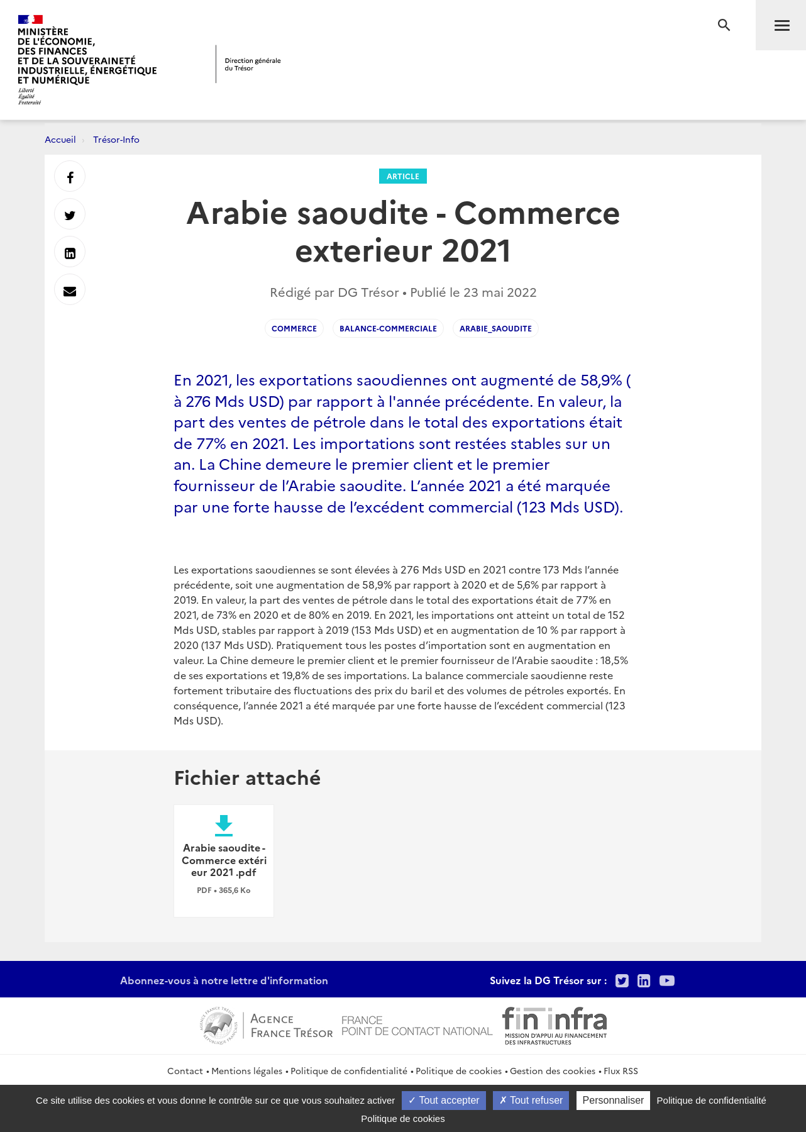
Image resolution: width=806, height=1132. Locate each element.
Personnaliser (613, 1100)
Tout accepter (443, 1100)
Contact (185, 1070)
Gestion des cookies (552, 1070)
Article (403, 175)
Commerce (294, 328)
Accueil (60, 139)
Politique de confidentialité (348, 1070)
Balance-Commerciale (388, 328)
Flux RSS (621, 1070)
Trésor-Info (116, 139)
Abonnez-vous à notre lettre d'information (224, 980)
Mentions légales (246, 1070)
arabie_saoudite (496, 328)
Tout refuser (531, 1100)
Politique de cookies (459, 1070)
